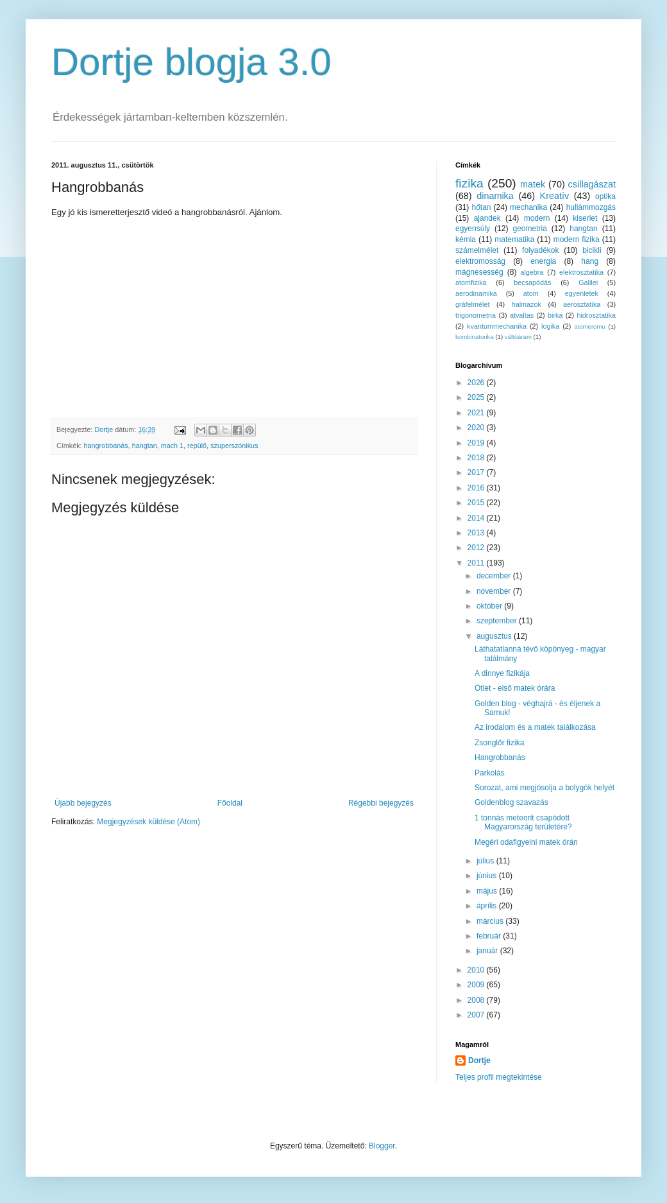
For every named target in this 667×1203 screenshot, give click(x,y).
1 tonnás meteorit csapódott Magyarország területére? (523, 822)
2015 (477, 502)
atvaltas (522, 315)
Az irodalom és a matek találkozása (535, 727)
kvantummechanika (497, 326)
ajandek (487, 218)
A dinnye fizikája (502, 673)
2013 (477, 532)
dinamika (495, 196)
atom (531, 293)
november (495, 591)
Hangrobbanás (500, 757)
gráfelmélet (472, 304)
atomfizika (471, 282)
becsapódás (532, 282)
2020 (477, 427)
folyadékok (540, 250)
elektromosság (480, 261)
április (488, 905)
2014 (477, 518)
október (490, 606)
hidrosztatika (596, 315)
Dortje (479, 1060)
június (488, 875)
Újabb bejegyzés (83, 803)
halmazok (526, 304)
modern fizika (576, 239)
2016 (477, 487)
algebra (531, 272)
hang (589, 261)
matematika (514, 239)
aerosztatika (581, 304)
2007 (477, 1014)
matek (532, 184)
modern (537, 218)
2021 (477, 412)
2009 (477, 984)
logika (550, 326)
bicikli (591, 250)
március (491, 921)
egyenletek (581, 293)
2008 (477, 1000)
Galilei (588, 282)
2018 (477, 457)
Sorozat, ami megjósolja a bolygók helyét (544, 787)
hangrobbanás (106, 445)
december (495, 575)
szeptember (498, 620)
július (486, 860)
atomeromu (589, 326)
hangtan (144, 445)
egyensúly (472, 228)
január (488, 950)
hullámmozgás (591, 207)
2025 (477, 397)
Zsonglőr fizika (499, 742)
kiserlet (585, 218)
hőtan (481, 207)
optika (605, 196)
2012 (477, 547)
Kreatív (555, 196)
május (488, 891)
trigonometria (475, 315)
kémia (465, 239)
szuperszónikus (234, 445)
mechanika (528, 207)
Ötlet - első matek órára (515, 688)
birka (555, 315)
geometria (529, 228)
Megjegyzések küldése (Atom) (148, 821)
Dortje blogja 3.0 (191, 61)
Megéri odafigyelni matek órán (526, 842)
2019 (477, 442)
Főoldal (229, 803)
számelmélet (476, 250)
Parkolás (490, 772)
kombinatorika (474, 336)
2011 (477, 562)
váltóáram (518, 336)
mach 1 (172, 445)
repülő (197, 445)
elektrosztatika (581, 272)
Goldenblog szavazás (511, 802)
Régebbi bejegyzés (381, 803)
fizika (469, 183)
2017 (477, 472)
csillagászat (592, 184)
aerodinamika (476, 293)
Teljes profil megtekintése (498, 1077)
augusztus (495, 636)
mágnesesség (479, 272)
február (490, 935)
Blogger (382, 1145)
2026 (477, 382)
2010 (477, 969)
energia (543, 261)
